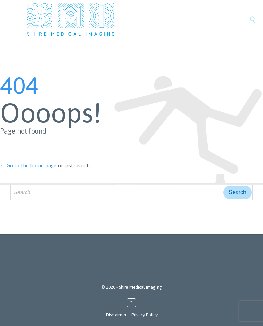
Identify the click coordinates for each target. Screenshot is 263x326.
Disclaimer (116, 314)
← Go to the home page (28, 165)
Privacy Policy (145, 314)
